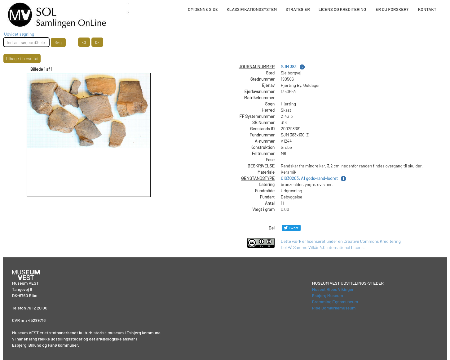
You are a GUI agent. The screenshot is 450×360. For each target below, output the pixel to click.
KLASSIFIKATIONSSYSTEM (252, 9)
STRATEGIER (297, 9)
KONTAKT (427, 9)
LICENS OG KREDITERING (342, 9)
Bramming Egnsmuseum (335, 301)
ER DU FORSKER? (392, 9)
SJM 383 (289, 66)
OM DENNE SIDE (203, 9)
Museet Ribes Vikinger (333, 289)
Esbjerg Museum (327, 295)
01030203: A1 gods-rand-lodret (309, 178)
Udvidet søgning (19, 34)
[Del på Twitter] (291, 227)
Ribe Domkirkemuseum (334, 307)
